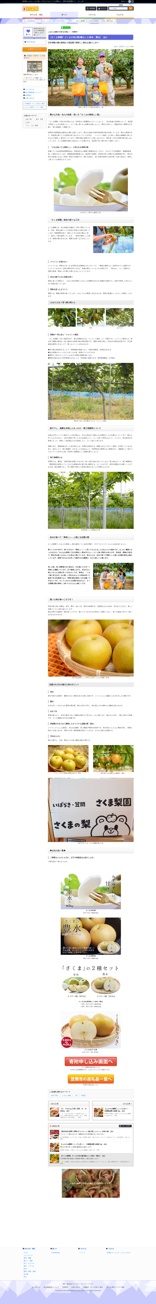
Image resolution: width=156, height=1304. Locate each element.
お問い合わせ (29, 160)
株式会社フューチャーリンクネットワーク (80, 1284)
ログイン (103, 8)
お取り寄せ (54, 1095)
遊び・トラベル (29, 1266)
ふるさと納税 (66, 1095)
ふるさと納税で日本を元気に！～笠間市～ (60, 21)
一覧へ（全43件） (126, 1126)
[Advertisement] (91, 1224)
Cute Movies (55, 1252)
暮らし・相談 (28, 1261)
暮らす (64, 15)
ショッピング (28, 1255)
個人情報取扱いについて (33, 155)
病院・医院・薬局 (30, 1271)
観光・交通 (39, 181)
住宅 (25, 1269)
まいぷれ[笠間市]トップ (31, 21)
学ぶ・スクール (29, 1263)
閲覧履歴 (92, 8)
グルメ (26, 1252)
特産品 (83, 1095)
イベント (82, 1252)
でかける (92, 15)
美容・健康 (27, 1258)
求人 (25, 1277)
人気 (76, 1095)
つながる (119, 15)
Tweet (51, 28)
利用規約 (28, 157)
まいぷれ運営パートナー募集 (34, 169)
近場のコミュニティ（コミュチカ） (119, 1252)
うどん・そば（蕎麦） (32, 188)
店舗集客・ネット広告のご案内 (35, 166)
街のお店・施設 (36, 15)
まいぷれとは (29, 152)
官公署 (26, 1274)
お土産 (27, 185)
